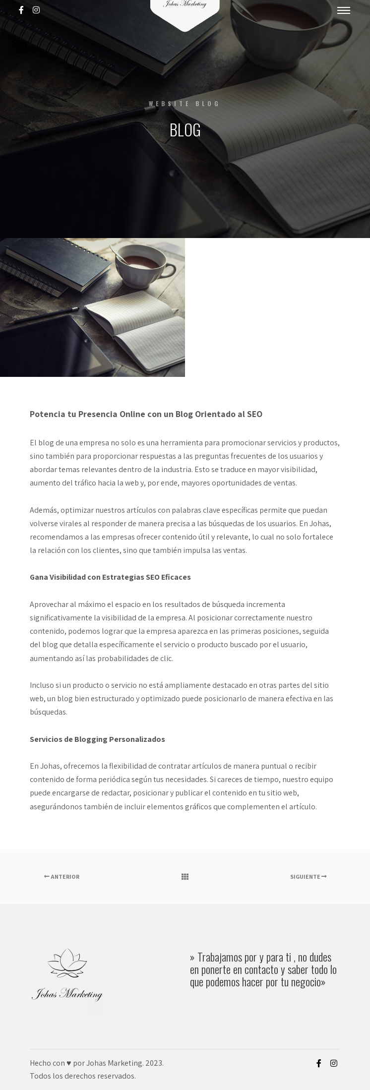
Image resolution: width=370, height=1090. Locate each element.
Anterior (61, 876)
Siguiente (308, 876)
